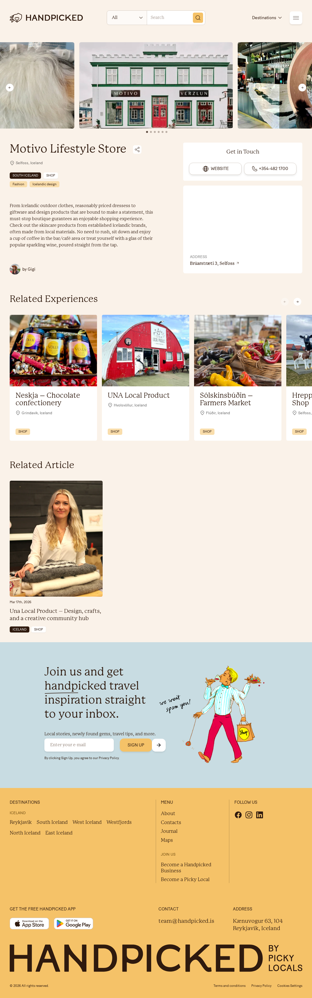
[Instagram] (249, 815)
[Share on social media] (137, 149)
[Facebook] (238, 815)
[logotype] (46, 17)
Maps (167, 840)
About (168, 813)
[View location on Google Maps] (243, 264)
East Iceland (59, 833)
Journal (169, 831)
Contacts (171, 822)
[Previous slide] (10, 87)
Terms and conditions (229, 986)
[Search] (198, 18)
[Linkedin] (259, 815)
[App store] (29, 923)
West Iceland (87, 822)
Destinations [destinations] (267, 18)
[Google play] (73, 923)
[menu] (296, 17)
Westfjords (119, 822)
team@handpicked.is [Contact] (186, 921)
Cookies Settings (289, 986)
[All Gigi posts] (22, 269)
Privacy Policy (109, 758)
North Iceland (25, 833)
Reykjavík (21, 822)
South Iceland (52, 822)
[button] (297, 302)
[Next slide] (302, 87)
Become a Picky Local (185, 879)
